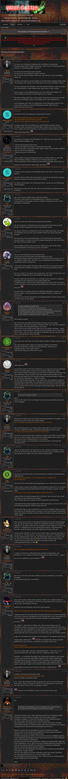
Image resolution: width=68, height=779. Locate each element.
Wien (11, 83)
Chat (27, 24)
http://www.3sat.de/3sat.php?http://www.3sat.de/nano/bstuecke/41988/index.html (38, 611)
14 (11, 57)
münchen (10, 214)
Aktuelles (19, 24)
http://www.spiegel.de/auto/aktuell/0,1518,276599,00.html (31, 117)
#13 (65, 447)
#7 (65, 251)
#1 (65, 61)
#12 (65, 415)
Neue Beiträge (4, 27)
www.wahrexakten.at (10, 21)
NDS (11, 379)
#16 (65, 546)
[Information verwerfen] (65, 32)
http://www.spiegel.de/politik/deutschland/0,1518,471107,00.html (33, 422)
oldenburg (10, 615)
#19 (65, 671)
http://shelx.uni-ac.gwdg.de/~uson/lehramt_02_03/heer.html (31, 121)
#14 (65, 471)
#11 (65, 391)
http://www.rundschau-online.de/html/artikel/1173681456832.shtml (33, 492)
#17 (65, 572)
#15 (65, 519)
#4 (65, 169)
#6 (65, 218)
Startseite (5, 24)
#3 (65, 136)
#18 (65, 596)
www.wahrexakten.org (30, 21)
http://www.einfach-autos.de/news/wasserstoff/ (27, 119)
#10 (65, 360)
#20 (65, 697)
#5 (65, 194)
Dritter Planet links (8, 131)
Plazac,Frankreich (8, 491)
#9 (65, 338)
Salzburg (10, 356)
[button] (24, 24)
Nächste (16, 57)
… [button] (8, 57)
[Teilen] (63, 61)
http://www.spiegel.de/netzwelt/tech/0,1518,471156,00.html (31, 431)
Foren (12, 24)
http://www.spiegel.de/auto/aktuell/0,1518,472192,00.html (31, 549)
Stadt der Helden (8, 161)
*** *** (33, 31)
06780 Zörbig (9, 237)
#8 (65, 302)
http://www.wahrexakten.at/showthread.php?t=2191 (29, 676)
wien (11, 719)
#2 (65, 111)
